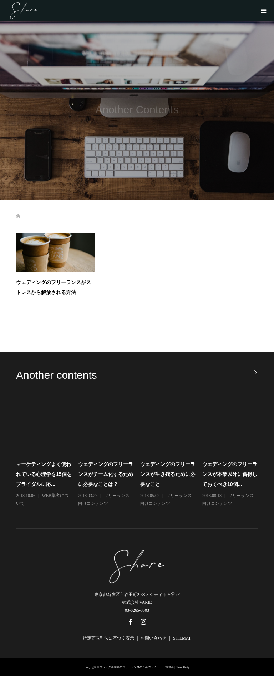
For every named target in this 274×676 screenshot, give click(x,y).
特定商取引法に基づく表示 (108, 638)
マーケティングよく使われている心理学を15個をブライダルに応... (44, 474)
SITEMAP (182, 638)
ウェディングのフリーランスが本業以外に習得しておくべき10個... (229, 474)
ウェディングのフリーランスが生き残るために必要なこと (167, 474)
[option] (140, 453)
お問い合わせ (153, 638)
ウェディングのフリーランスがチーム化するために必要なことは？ (105, 474)
